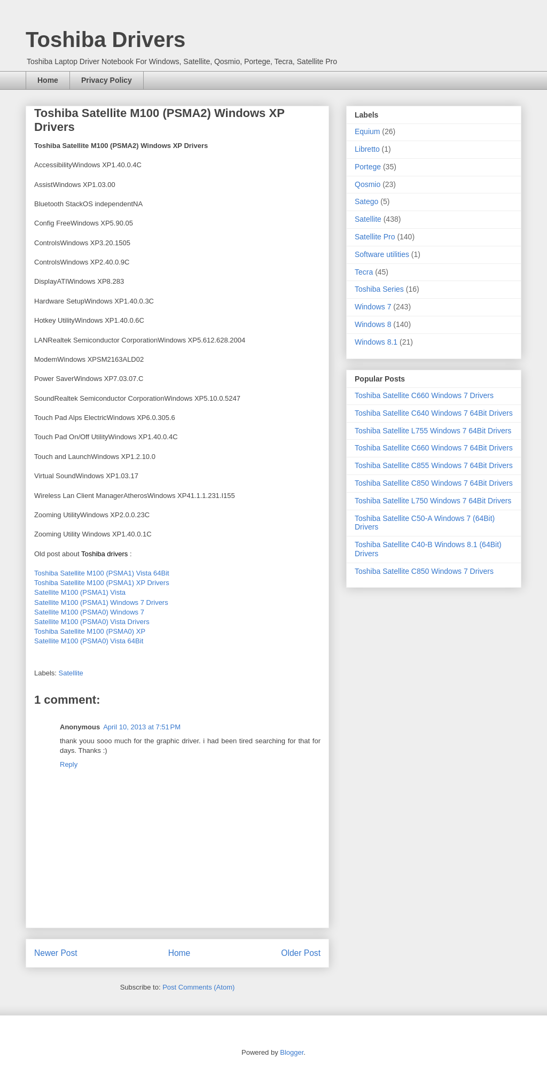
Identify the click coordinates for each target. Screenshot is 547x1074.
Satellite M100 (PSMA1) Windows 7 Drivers (101, 602)
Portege (368, 166)
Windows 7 (373, 306)
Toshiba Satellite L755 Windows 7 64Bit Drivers (433, 430)
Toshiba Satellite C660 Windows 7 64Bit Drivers (434, 447)
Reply (68, 764)
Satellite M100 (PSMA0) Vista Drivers (92, 622)
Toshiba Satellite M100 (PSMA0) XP (89, 631)
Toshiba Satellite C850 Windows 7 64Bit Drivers (434, 483)
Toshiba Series (379, 289)
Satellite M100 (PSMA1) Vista (80, 592)
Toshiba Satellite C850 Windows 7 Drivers (424, 571)
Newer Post (55, 953)
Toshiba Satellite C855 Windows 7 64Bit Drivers (434, 465)
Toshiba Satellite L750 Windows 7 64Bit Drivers (433, 500)
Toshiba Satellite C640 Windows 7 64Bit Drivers (434, 413)
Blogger (291, 1052)
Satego (366, 201)
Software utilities (382, 254)
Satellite (71, 673)
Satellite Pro (375, 236)
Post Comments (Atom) (198, 987)
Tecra (364, 272)
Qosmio (367, 184)
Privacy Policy (106, 80)
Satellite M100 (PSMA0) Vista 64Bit (88, 641)
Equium (367, 131)
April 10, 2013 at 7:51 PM (142, 727)
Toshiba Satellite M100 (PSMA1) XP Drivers (101, 583)
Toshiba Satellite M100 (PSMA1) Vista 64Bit (101, 573)
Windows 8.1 (376, 342)
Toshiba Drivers (105, 39)
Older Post (301, 953)
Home (47, 80)
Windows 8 (373, 324)
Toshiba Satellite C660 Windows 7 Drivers (424, 395)
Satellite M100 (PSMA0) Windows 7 (89, 612)
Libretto (367, 149)
